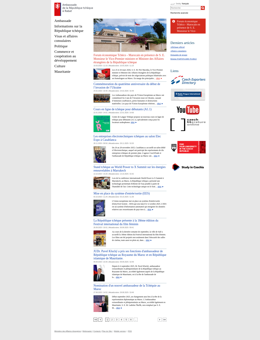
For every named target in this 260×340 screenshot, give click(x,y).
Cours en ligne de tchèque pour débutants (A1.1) (123, 109)
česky (178, 3)
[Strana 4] (121, 320)
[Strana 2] (112, 320)
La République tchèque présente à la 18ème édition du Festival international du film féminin (126, 222)
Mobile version (120, 331)
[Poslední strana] (164, 320)
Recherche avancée (179, 13)
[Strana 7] (136, 320)
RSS (130, 331)
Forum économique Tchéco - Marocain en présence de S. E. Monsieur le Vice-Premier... (188, 28)
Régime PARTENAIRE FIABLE (183, 59)
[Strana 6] (131, 320)
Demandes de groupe (178, 55)
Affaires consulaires (178, 51)
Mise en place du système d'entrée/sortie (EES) (122, 193)
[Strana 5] (126, 320)
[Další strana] (160, 320)
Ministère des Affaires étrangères (67, 331)
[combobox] (185, 8)
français (185, 3)
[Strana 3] (117, 320)
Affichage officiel (177, 47)
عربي (172, 3)
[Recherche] (203, 8)
